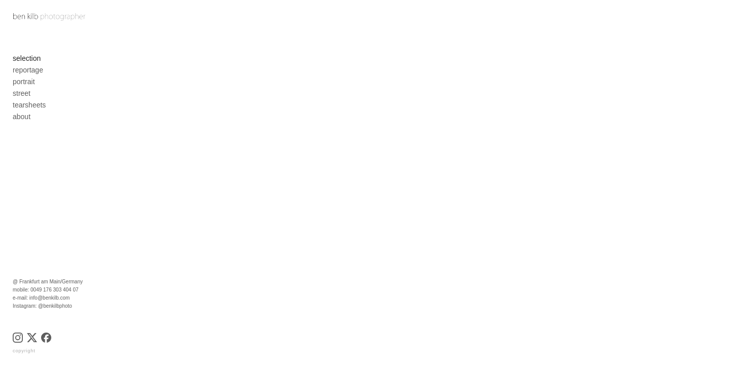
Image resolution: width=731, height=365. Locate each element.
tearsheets (29, 109)
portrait (24, 86)
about (21, 121)
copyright (24, 350)
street (21, 97)
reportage (28, 74)
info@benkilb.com (49, 298)
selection (27, 62)
